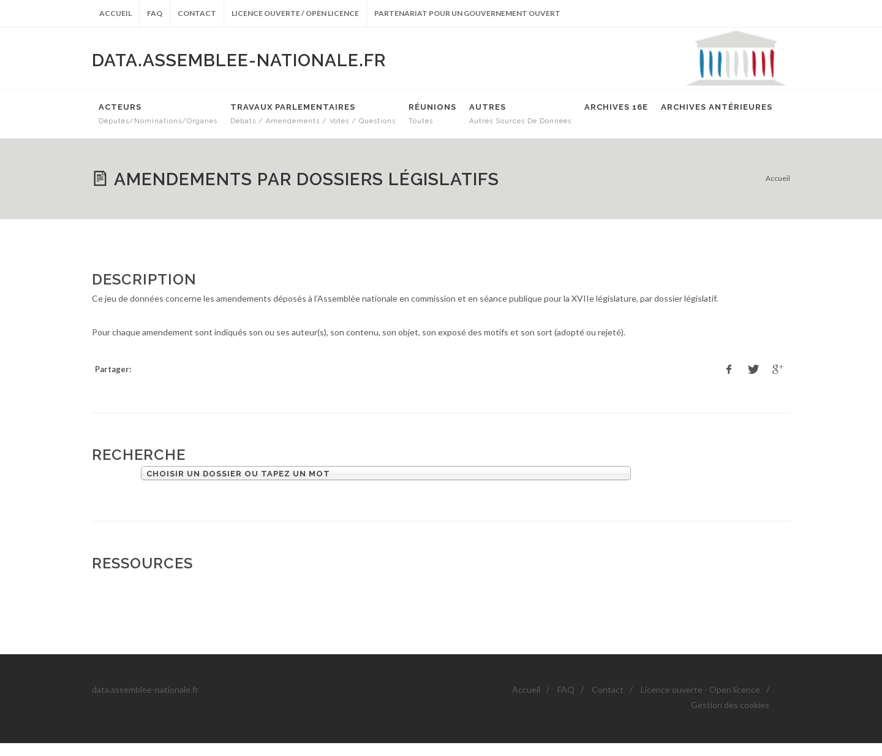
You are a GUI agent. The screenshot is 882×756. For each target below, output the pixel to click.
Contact (197, 13)
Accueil (115, 13)
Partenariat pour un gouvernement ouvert (467, 13)
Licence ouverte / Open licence (295, 13)
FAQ (154, 13)
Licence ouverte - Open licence (700, 689)
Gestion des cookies (730, 705)
